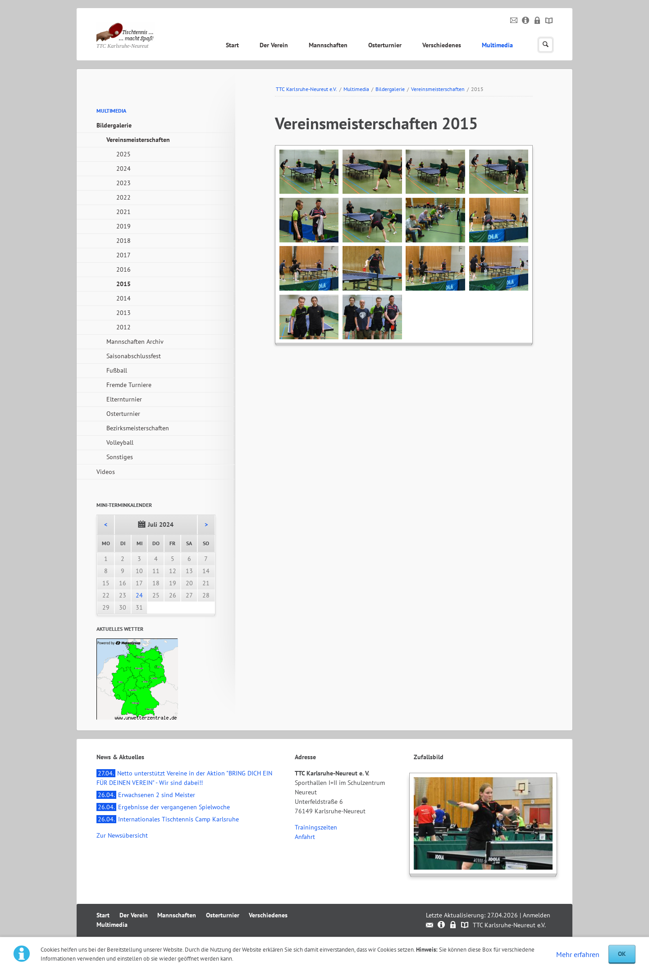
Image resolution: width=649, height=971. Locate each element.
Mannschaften (328, 45)
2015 (123, 284)
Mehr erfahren (577, 954)
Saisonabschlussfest (133, 356)
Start (232, 45)
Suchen (545, 44)
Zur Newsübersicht (122, 835)
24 (139, 595)
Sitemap (549, 20)
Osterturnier (385, 45)
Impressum (526, 20)
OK (622, 954)
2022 (123, 197)
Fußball (116, 370)
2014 (123, 298)
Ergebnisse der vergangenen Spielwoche (163, 807)
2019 (123, 226)
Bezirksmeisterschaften (137, 428)
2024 (123, 168)
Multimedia (497, 45)
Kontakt (514, 20)
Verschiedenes (441, 45)
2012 (123, 327)
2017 (123, 255)
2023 (123, 183)
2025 (123, 154)
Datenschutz (537, 20)
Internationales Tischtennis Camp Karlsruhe (167, 819)
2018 (123, 241)
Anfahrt (305, 837)
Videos (105, 472)
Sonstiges (119, 457)
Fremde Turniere (128, 385)
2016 (123, 269)
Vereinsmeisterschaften (438, 89)
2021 (123, 212)
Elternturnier (124, 399)
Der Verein (274, 45)
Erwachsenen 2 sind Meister (145, 795)
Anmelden (536, 915)
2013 (123, 313)
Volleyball (119, 442)
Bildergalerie (390, 89)
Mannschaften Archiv (135, 341)
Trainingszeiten (316, 827)
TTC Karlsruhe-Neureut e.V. (306, 89)
